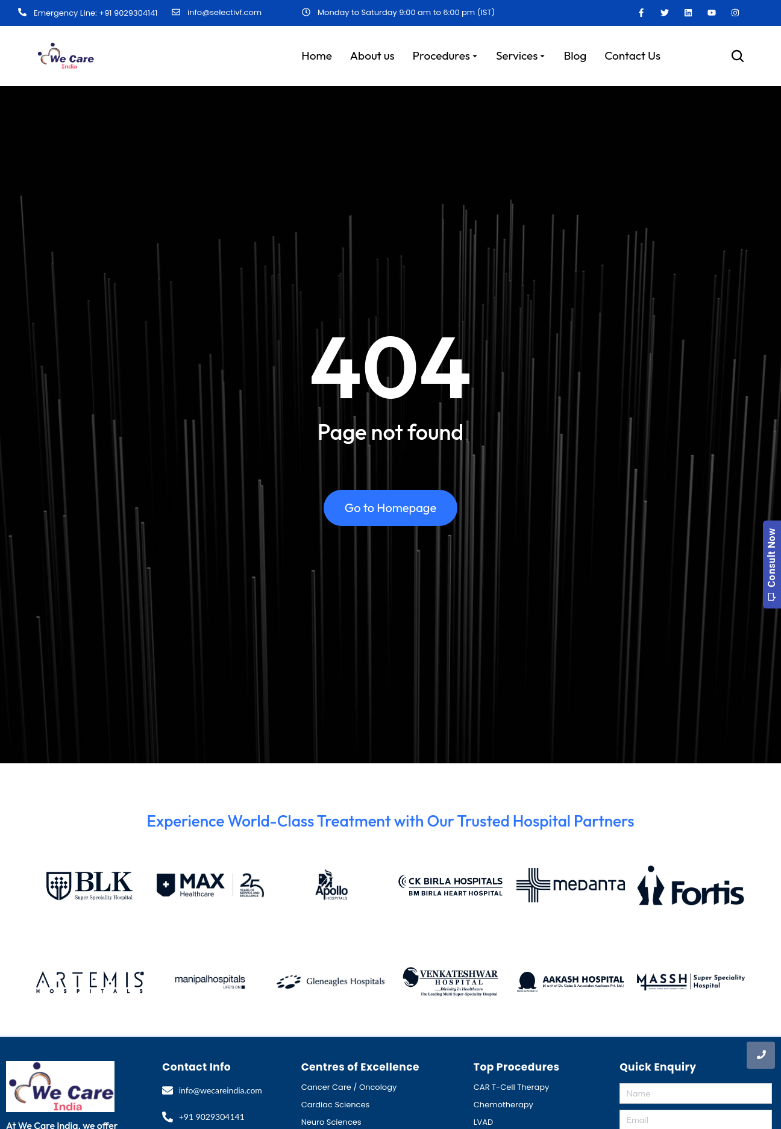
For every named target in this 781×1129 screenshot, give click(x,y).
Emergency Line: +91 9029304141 (95, 13)
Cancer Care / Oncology (349, 1087)
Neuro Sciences (331, 1122)
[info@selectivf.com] (176, 12)
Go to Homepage (390, 507)
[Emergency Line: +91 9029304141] (22, 12)
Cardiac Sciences (335, 1104)
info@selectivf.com (224, 12)
